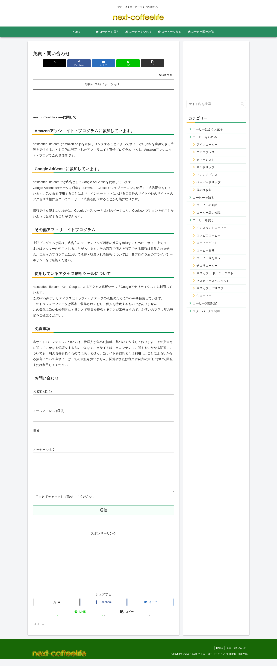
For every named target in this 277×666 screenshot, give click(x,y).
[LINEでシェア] (127, 63)
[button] (151, 63)
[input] (216, 104)
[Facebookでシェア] (80, 63)
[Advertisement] (103, 101)
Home (219, 655)
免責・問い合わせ (236, 655)
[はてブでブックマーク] (103, 63)
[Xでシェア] (56, 63)
